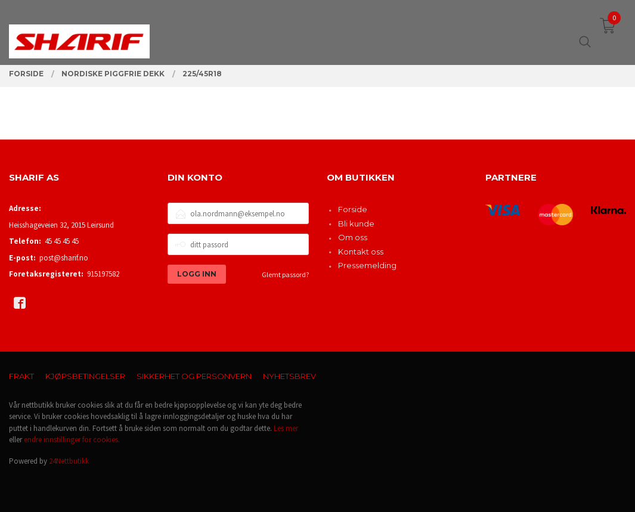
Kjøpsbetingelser (85, 376)
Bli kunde (356, 223)
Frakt (21, 376)
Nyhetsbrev (289, 376)
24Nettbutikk (69, 461)
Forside (352, 209)
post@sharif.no (63, 258)
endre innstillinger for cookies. (72, 440)
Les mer (286, 428)
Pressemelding (367, 265)
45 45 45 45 (62, 241)
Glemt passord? (285, 274)
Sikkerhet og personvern (194, 376)
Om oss (352, 237)
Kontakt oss (360, 251)
